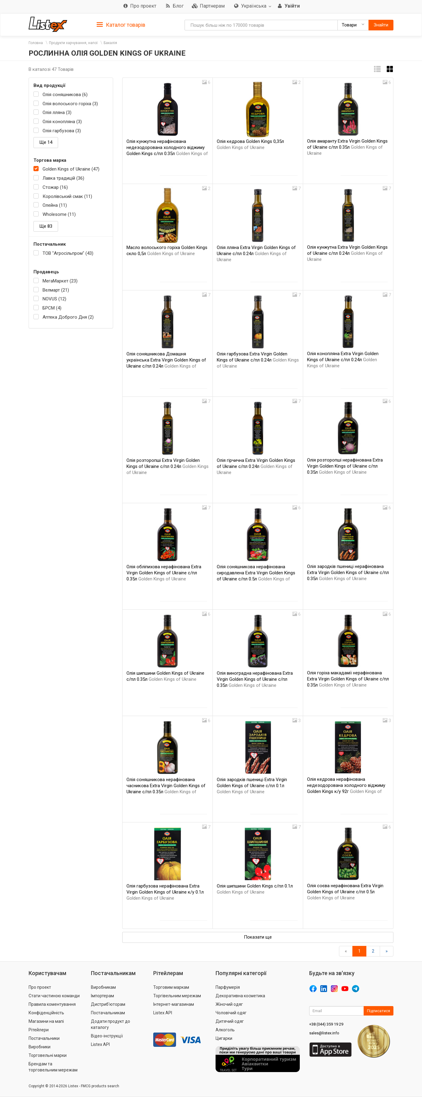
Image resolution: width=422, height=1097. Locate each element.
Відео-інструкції (107, 1035)
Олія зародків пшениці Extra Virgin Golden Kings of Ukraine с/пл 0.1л (252, 785)
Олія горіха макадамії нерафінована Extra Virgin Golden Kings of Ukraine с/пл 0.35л (348, 679)
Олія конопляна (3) (62, 121)
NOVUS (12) (54, 299)
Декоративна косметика (240, 995)
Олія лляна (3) (57, 112)
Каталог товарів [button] (121, 25)
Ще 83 (45, 226)
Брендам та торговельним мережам (53, 1066)
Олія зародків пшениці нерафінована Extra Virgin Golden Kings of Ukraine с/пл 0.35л (348, 572)
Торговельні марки (48, 1055)
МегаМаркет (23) (60, 281)
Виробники (39, 1046)
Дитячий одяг (230, 1021)
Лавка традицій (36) (63, 178)
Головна (36, 43)
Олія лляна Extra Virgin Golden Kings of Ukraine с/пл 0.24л (256, 253)
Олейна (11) (55, 205)
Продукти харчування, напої (73, 43)
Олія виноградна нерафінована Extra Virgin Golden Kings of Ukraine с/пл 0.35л (255, 679)
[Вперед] (386, 951)
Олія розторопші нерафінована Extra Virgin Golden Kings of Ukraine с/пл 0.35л (345, 466)
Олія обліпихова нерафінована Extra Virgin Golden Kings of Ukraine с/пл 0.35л (163, 573)
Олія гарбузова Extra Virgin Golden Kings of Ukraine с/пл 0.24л (258, 360)
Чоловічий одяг (231, 1012)
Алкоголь (225, 1029)
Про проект (40, 987)
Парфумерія (228, 987)
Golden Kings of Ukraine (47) (71, 169)
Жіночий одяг (229, 1004)
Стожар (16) (55, 187)
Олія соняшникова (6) (65, 94)
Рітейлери (39, 1029)
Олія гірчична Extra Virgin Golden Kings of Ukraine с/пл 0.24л (256, 466)
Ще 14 (45, 142)
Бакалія (110, 43)
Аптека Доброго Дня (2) (68, 317)
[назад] (346, 951)
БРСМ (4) (52, 308)
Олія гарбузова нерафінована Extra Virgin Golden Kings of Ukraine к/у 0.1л (165, 892)
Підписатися (378, 1011)
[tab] (121, 24)
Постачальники (44, 1038)
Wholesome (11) (59, 214)
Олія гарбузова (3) (62, 130)
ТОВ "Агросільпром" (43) (68, 253)
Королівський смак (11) (67, 196)
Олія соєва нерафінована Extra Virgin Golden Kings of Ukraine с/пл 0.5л (345, 892)
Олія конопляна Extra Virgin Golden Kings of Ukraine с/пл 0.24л (343, 360)
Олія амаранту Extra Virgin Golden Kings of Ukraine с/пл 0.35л (347, 147)
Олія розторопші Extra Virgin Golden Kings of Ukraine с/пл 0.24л (167, 466)
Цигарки (224, 1038)
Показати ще (258, 937)
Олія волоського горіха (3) (70, 103)
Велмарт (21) (56, 290)
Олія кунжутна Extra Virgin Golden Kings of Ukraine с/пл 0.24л (347, 253)
